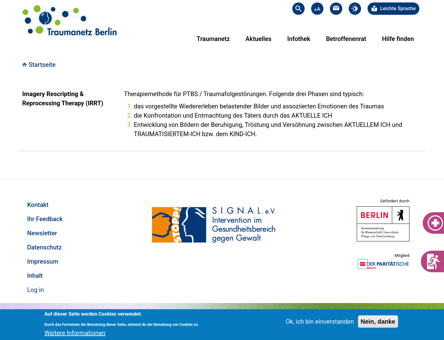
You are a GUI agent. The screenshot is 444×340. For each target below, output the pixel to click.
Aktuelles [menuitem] (258, 38)
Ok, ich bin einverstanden (320, 321)
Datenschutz (44, 247)
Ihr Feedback (45, 219)
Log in (35, 289)
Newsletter (42, 233)
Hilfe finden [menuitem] (398, 38)
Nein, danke (378, 321)
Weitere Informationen (74, 333)
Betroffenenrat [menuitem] (346, 38)
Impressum (42, 261)
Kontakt (37, 204)
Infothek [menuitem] (298, 38)
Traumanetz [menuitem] (213, 38)
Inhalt (35, 275)
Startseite (42, 64)
